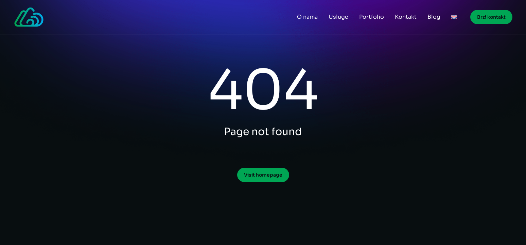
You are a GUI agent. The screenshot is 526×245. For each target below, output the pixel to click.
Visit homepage (263, 175)
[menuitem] (454, 17)
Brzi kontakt (491, 17)
